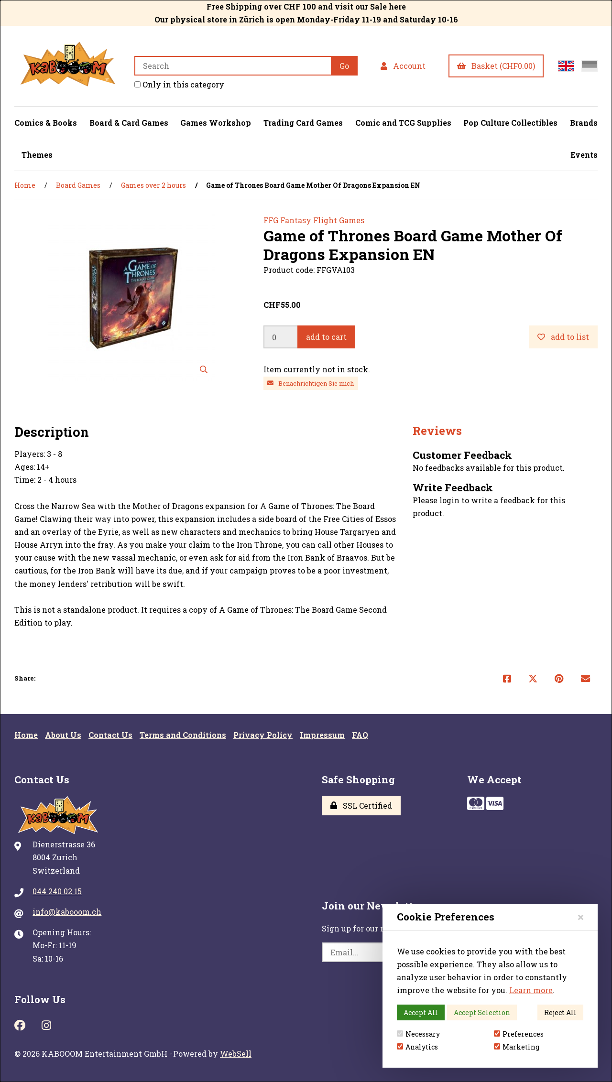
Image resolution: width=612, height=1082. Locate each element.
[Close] (580, 917)
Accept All (421, 1012)
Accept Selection (482, 1012)
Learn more (531, 990)
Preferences (519, 1034)
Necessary (418, 1034)
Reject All (560, 1012)
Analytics (417, 1046)
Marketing (516, 1046)
